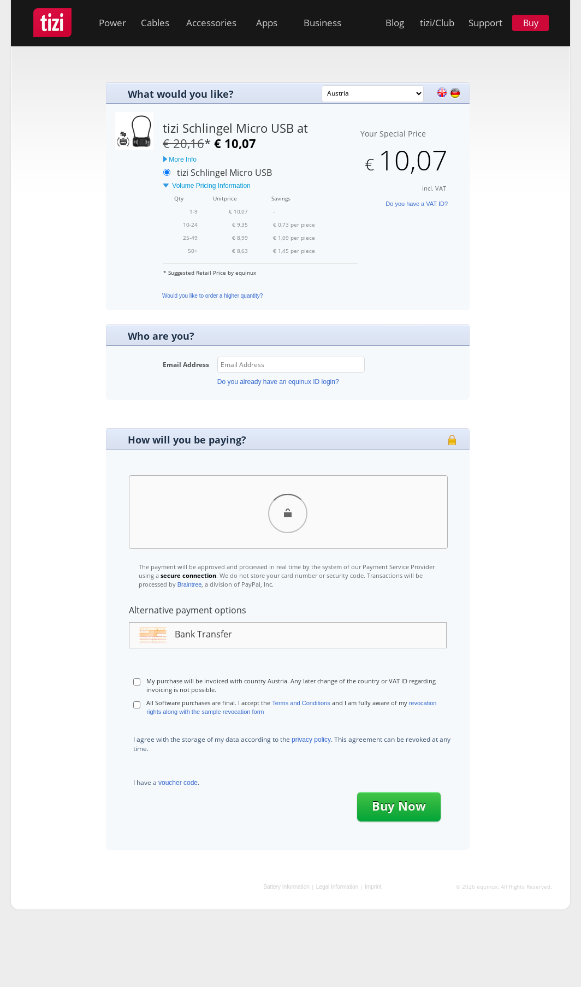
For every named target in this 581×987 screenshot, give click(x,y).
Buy (530, 23)
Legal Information (337, 887)
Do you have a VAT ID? (417, 203)
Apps (266, 22)
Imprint (373, 887)
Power (112, 22)
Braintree (189, 584)
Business (322, 22)
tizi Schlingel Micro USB (224, 173)
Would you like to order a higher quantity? (212, 296)
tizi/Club (437, 22)
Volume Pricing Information (207, 186)
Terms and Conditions (301, 703)
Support (485, 22)
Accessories (211, 22)
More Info (180, 159)
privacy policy (311, 739)
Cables (155, 22)
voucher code (178, 783)
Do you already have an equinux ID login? (278, 382)
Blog (395, 22)
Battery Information (286, 887)
